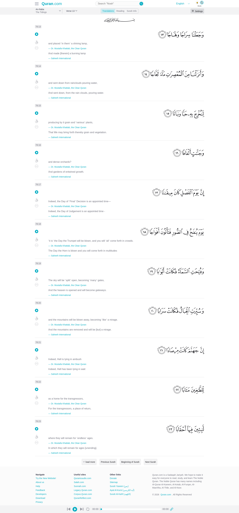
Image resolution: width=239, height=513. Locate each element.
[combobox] (119, 3)
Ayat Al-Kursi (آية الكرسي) (122, 490)
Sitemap (114, 482)
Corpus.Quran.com (83, 494)
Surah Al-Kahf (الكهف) (120, 494)
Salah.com (79, 482)
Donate (113, 478)
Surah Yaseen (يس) (119, 486)
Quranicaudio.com (82, 478)
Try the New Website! (46, 478)
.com (52, 3)
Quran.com (166, 494)
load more (90, 462)
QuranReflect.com (82, 498)
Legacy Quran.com (83, 490)
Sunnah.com (80, 486)
